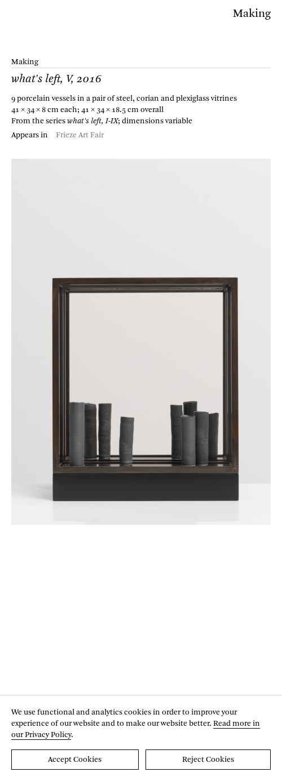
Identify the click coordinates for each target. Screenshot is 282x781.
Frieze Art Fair (80, 135)
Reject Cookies (208, 760)
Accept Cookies (75, 760)
